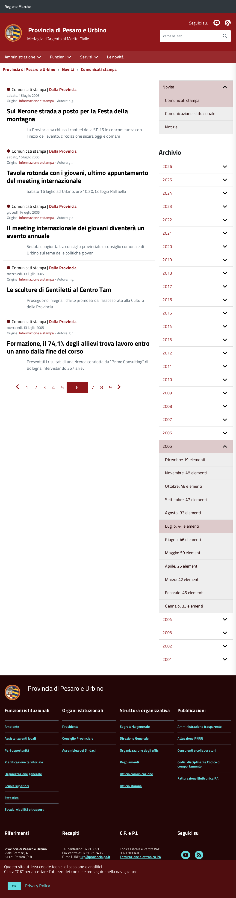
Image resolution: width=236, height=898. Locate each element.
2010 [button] (167, 379)
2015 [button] (167, 313)
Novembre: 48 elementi (186, 473)
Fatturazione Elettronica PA (197, 778)
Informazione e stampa (36, 100)
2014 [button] (167, 326)
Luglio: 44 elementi (182, 526)
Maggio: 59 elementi (183, 553)
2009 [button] (167, 393)
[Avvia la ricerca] (225, 36)
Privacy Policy (37, 885)
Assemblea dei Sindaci (79, 750)
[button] (225, 87)
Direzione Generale (134, 738)
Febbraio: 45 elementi (184, 593)
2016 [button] (167, 299)
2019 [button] (167, 260)
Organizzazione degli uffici (139, 750)
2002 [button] (167, 646)
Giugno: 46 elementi (183, 539)
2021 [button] (167, 233)
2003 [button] (167, 632)
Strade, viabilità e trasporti (24, 809)
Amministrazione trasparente (199, 726)
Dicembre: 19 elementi (185, 460)
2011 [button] (167, 366)
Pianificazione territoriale (24, 762)
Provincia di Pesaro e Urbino (67, 30)
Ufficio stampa (131, 786)
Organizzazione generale (23, 774)
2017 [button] (167, 286)
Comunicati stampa (99, 69)
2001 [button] (167, 659)
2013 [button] (167, 339)
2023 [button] (167, 206)
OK (14, 886)
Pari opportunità (17, 750)
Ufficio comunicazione (136, 774)
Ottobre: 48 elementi (183, 486)
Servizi (86, 57)
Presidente (70, 726)
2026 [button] (167, 166)
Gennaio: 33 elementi (184, 606)
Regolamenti (129, 762)
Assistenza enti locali (20, 738)
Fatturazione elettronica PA (140, 856)
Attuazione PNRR (190, 738)
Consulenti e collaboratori (196, 750)
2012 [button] (167, 353)
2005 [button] (167, 446)
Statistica (12, 797)
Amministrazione (20, 57)
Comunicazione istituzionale (190, 113)
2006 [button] (167, 433)
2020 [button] (167, 246)
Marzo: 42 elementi (182, 579)
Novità (68, 69)
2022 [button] (167, 220)
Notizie (171, 127)
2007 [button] (167, 419)
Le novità (115, 57)
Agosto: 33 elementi (183, 513)
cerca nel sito (172, 36)
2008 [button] (167, 406)
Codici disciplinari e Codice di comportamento (198, 764)
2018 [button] (167, 273)
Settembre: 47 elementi (186, 499)
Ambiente (12, 726)
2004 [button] (167, 619)
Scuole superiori (17, 786)
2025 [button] (167, 180)
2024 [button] (167, 193)
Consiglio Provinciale (77, 738)
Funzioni (57, 57)
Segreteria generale (135, 726)
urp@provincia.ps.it (95, 856)
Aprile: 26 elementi (181, 566)
